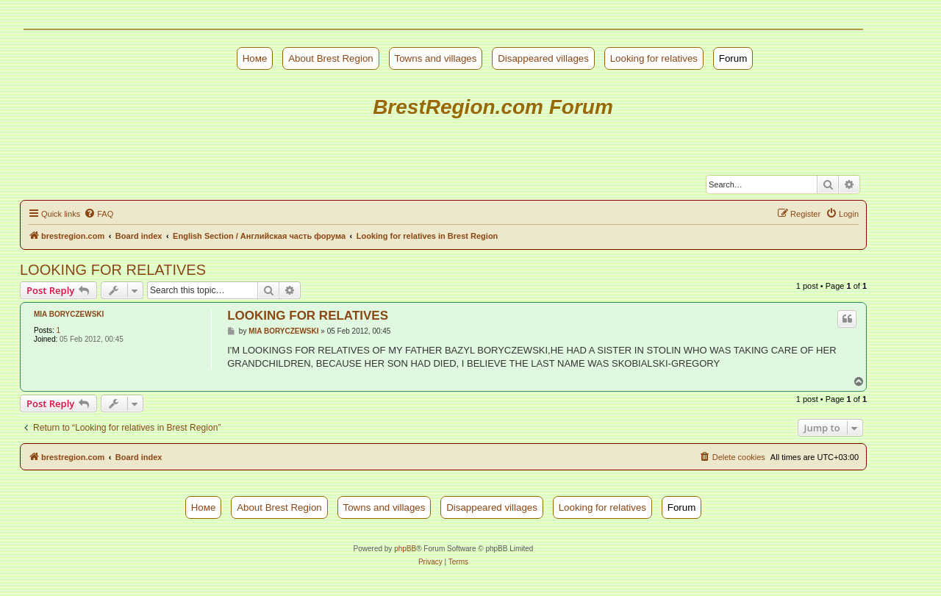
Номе (255, 58)
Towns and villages (436, 58)
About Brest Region (330, 58)
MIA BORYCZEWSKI (69, 314)
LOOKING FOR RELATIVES (113, 270)
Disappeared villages (543, 58)
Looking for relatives (654, 58)
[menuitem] (98, 214)
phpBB (405, 549)
